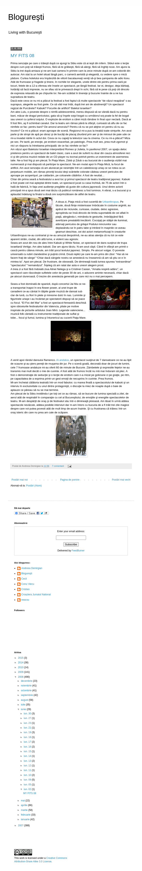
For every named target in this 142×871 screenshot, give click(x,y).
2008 (21, 676)
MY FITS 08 (22, 55)
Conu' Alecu (27, 584)
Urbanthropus (110, 201)
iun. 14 (28, 756)
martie (24, 810)
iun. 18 (28, 737)
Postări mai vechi (121, 479)
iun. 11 (28, 770)
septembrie (27, 695)
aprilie (24, 805)
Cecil (24, 578)
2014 (21, 662)
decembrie (27, 681)
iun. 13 (28, 760)
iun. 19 (28, 732)
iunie (24, 709)
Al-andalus (62, 360)
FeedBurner (78, 550)
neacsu (25, 599)
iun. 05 (28, 784)
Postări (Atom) (34, 485)
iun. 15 (28, 751)
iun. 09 (28, 779)
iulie (23, 704)
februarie (26, 814)
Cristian (25, 589)
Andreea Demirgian (31, 568)
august (25, 700)
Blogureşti (26, 17)
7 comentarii (58, 466)
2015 (21, 657)
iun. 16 (28, 746)
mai (23, 800)
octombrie (26, 690)
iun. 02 (28, 789)
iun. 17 (28, 741)
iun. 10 (28, 775)
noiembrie (26, 685)
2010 (21, 667)
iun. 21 (28, 727)
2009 (21, 672)
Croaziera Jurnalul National (36, 594)
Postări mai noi (20, 479)
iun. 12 (28, 765)
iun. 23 (28, 723)
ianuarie (25, 819)
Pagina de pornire (70, 479)
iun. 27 (28, 718)
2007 (21, 825)
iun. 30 (28, 713)
